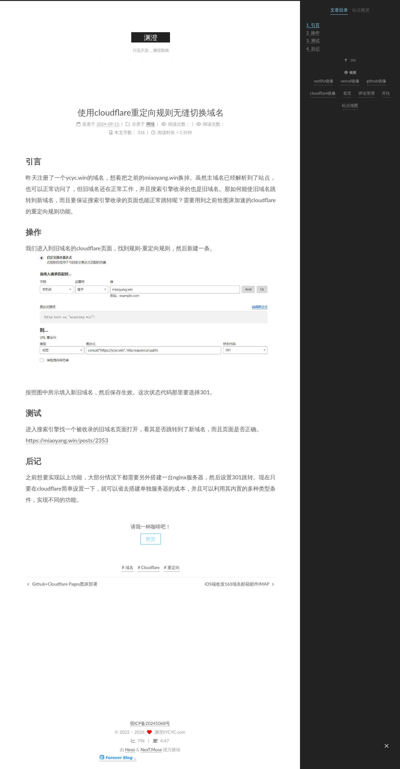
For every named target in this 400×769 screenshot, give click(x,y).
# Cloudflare (148, 567)
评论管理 (366, 93)
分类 (142, 69)
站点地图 (350, 105)
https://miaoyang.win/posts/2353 (66, 440)
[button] (350, 60)
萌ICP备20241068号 (150, 723)
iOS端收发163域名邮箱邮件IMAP (238, 584)
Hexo (130, 749)
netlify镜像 (323, 80)
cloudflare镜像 (323, 93)
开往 (386, 93)
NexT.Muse (151, 749)
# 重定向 (171, 567)
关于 (113, 69)
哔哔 (171, 69)
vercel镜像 (350, 80)
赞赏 (150, 539)
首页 (99, 69)
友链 (185, 69)
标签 (128, 69)
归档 (156, 69)
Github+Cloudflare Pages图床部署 (62, 584)
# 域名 (127, 567)
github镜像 (376, 80)
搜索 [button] (201, 69)
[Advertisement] (150, 650)
